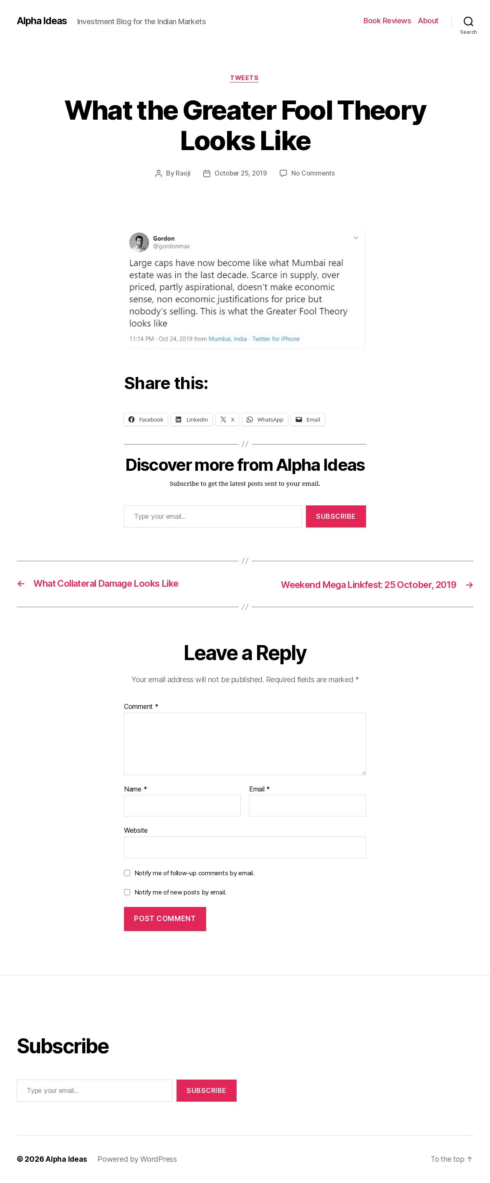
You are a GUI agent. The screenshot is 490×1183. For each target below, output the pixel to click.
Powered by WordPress (138, 1159)
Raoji (181, 174)
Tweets (244, 79)
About (428, 20)
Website (136, 831)
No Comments (314, 174)
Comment (141, 707)
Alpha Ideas (43, 21)
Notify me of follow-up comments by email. (194, 873)
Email (259, 790)
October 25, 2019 (240, 174)
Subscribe (336, 517)
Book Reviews (387, 20)
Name (135, 790)
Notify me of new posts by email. (180, 893)
